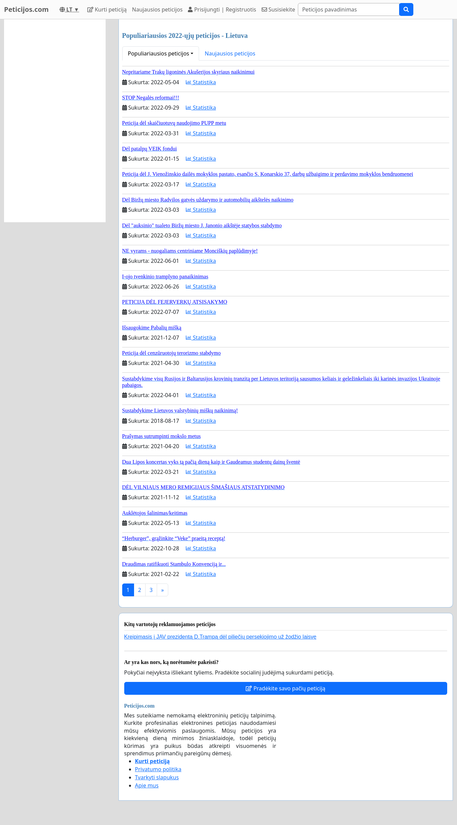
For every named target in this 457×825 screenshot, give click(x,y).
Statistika (201, 82)
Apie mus (147, 785)
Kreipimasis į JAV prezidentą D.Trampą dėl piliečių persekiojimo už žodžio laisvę (220, 637)
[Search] (348, 9)
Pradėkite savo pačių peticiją (285, 688)
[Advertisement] (55, 120)
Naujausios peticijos (157, 9)
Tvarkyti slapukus (157, 777)
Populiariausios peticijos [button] (158, 53)
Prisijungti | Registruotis (222, 9)
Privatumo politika (158, 769)
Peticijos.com (26, 9)
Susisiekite (278, 9)
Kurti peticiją (107, 9)
